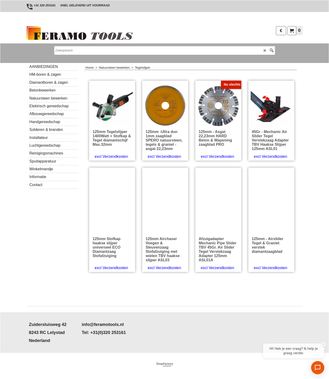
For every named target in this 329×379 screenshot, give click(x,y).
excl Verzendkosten (111, 172)
